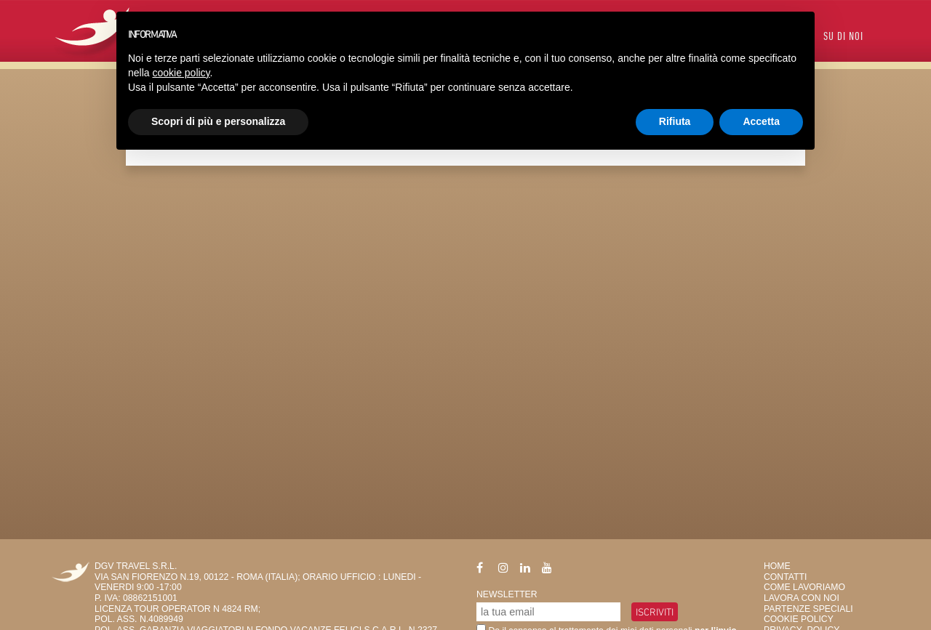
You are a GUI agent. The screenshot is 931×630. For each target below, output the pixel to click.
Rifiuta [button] (675, 121)
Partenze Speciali (808, 609)
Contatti (785, 577)
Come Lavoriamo (804, 587)
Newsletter (507, 594)
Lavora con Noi (801, 598)
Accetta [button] (761, 121)
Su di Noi (843, 37)
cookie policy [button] (180, 72)
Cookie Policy (799, 619)
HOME (777, 566)
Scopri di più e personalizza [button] (218, 121)
